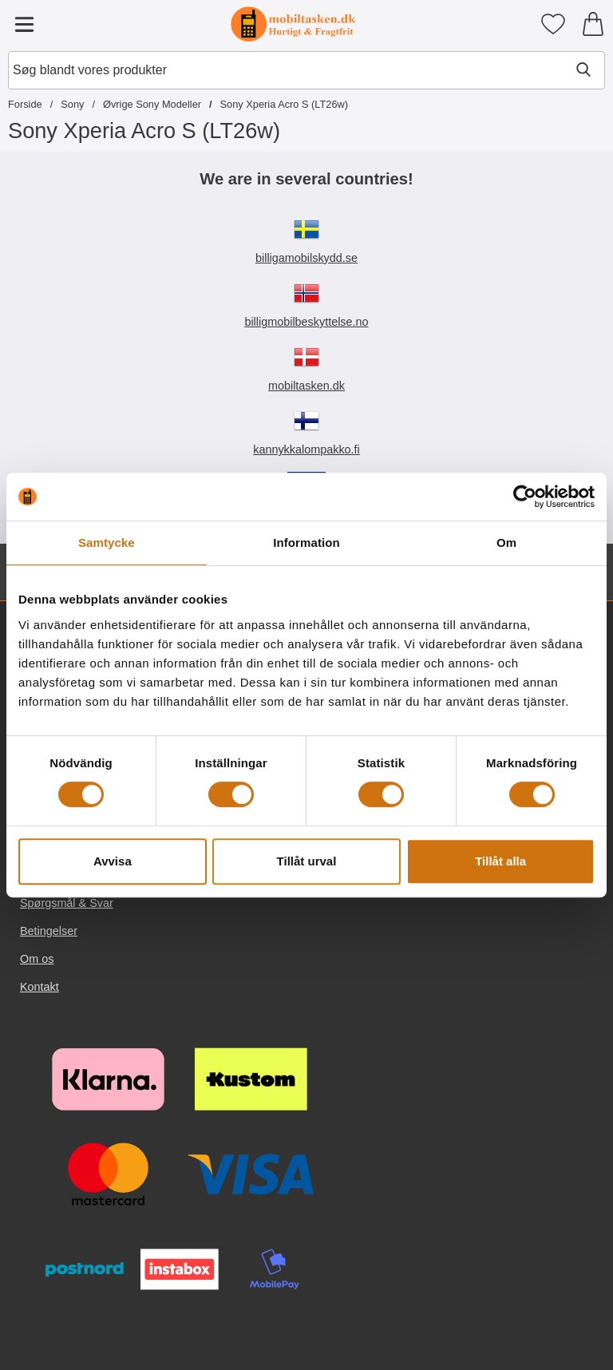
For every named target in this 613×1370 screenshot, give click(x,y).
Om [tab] (506, 542)
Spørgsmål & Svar (66, 903)
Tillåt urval (307, 861)
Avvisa (112, 861)
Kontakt (39, 986)
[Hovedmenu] (24, 24)
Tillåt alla (500, 861)
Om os (36, 958)
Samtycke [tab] (106, 542)
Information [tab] (306, 542)
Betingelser (48, 931)
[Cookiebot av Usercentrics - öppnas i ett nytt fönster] (525, 497)
